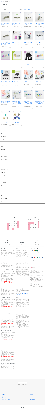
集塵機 (2, 146)
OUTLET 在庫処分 (4, 199)
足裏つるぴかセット (15, 42)
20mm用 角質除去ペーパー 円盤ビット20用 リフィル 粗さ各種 (16, 82)
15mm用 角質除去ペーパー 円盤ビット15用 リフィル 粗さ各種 (5, 82)
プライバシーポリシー (4, 401)
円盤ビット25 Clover (15, 122)
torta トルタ (3, 172)
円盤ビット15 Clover (4, 122)
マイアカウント (32, 393)
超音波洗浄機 (3, 143)
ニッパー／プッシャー (5, 166)
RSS (16, 393)
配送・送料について (4, 395)
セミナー (2, 195)
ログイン (31, 396)
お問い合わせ (32, 400)
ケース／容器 (3, 182)
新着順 (29, 9)
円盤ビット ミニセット (38, 42)
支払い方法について (4, 398)
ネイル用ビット (3, 136)
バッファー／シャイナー (5, 163)
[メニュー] (43, 1)
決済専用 (2, 202)
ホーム (2, 393)
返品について (3, 396)
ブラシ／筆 (3, 176)
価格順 (25, 9)
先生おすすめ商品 (4, 156)
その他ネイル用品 (4, 192)
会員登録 (31, 395)
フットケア (3, 185)
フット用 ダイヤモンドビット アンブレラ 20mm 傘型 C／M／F (5, 43)
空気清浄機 (3, 149)
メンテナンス (3, 189)
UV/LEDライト (3, 153)
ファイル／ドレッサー (5, 159)
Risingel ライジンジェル (5, 169)
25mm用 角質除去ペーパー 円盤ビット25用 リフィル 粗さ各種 (28, 63)
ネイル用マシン (3, 139)
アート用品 (3, 179)
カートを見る (32, 398)
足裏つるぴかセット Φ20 (28, 42)
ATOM (18, 393)
